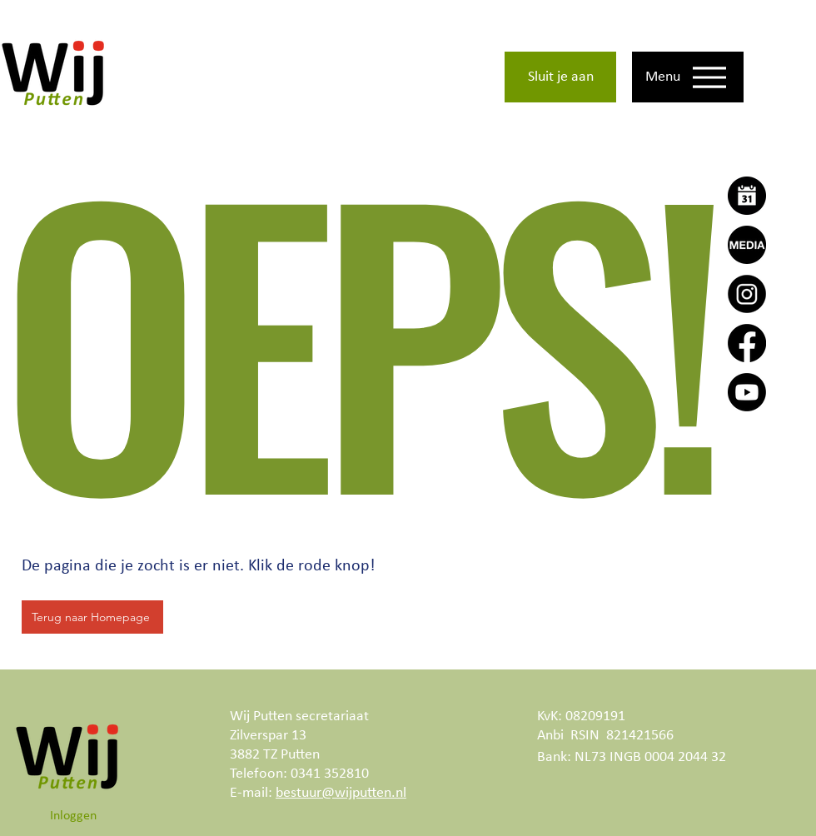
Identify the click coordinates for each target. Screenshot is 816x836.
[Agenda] (747, 196)
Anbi (550, 736)
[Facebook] (747, 343)
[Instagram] (747, 294)
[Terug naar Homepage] (92, 617)
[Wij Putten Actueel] (747, 245)
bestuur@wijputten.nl (341, 793)
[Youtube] (747, 392)
